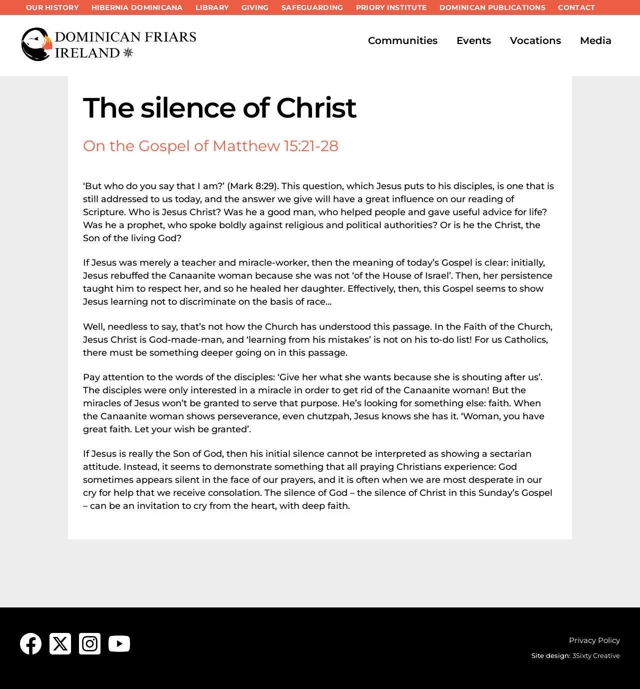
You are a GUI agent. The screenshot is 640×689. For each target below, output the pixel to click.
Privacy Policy (594, 640)
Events (473, 41)
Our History (52, 8)
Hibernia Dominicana (137, 8)
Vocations (535, 41)
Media (596, 41)
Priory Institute (391, 8)
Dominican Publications (493, 8)
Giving (255, 8)
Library (212, 8)
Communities (403, 41)
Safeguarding (312, 8)
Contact (576, 8)
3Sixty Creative (596, 655)
